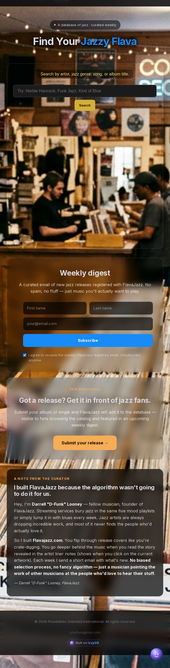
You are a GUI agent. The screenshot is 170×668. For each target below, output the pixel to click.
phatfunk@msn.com (85, 649)
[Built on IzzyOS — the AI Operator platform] (84, 660)
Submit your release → (85, 459)
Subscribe (88, 357)
